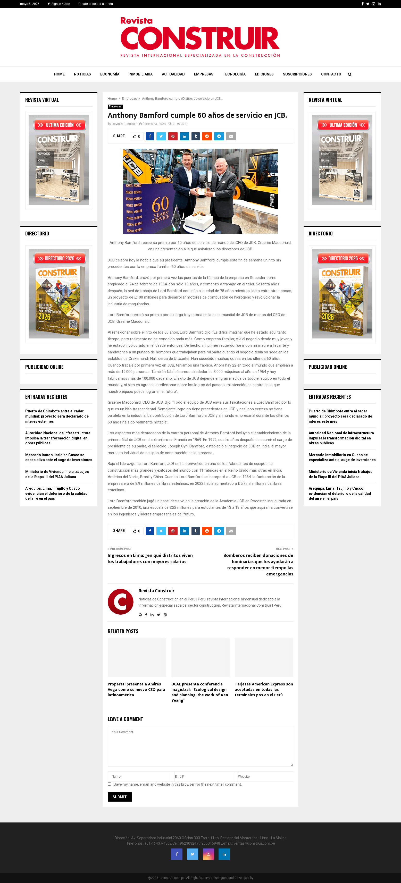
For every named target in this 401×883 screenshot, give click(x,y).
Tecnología (234, 74)
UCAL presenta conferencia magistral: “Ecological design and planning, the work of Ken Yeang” (199, 692)
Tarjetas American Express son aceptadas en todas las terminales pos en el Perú (264, 690)
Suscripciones (297, 74)
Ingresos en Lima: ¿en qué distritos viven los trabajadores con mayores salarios (150, 559)
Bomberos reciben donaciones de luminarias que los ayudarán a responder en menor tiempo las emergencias (258, 565)
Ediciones (264, 74)
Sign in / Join (59, 4)
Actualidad (173, 74)
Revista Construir (124, 124)
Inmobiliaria (141, 74)
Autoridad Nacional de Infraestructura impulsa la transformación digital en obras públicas (57, 438)
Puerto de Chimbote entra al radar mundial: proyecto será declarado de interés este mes (57, 416)
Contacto (331, 74)
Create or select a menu (95, 4)
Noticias (82, 74)
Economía (109, 74)
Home (59, 74)
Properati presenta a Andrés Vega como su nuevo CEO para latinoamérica (136, 690)
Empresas (203, 74)
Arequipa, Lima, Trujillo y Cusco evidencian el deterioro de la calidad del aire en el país (56, 493)
